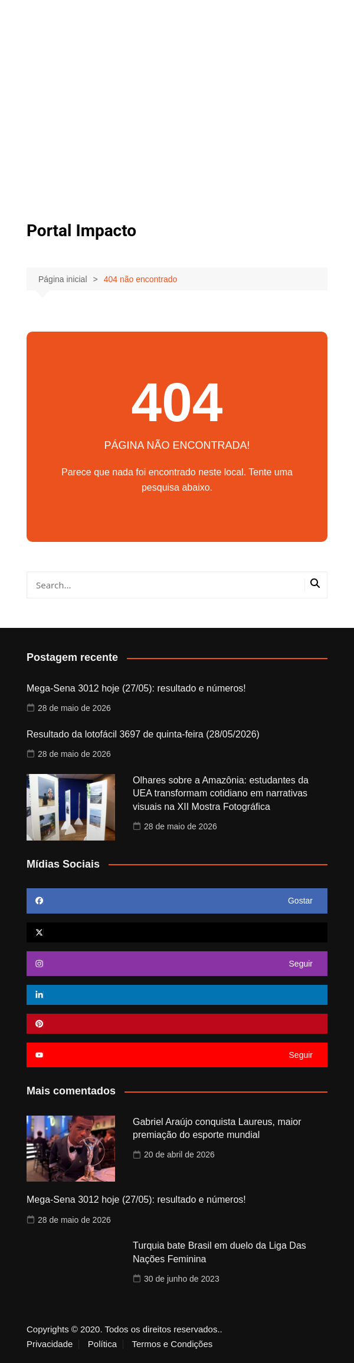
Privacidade (50, 1344)
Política (102, 1344)
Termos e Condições (172, 1344)
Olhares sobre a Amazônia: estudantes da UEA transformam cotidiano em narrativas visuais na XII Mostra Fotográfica (221, 793)
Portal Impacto (81, 230)
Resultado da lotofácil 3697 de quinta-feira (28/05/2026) (143, 734)
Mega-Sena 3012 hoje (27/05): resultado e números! (136, 688)
